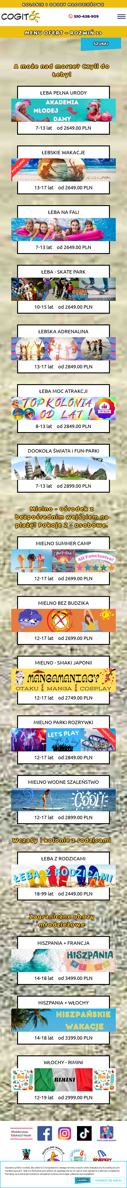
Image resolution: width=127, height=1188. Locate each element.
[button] (63, 33)
